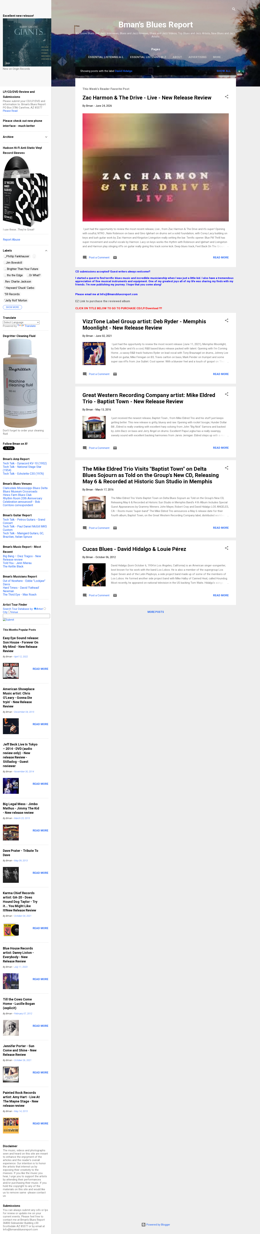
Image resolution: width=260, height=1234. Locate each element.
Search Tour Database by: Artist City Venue (26, 614)
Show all (224, 71)
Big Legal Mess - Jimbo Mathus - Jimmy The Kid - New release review (21, 808)
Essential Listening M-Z (148, 57)
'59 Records (12, 294)
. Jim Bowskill (13, 262)
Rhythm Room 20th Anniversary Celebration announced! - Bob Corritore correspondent (22, 502)
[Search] (234, 9)
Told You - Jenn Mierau (17, 563)
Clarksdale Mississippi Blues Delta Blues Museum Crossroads (25, 489)
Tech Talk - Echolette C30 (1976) (23, 473)
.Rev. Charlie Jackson (18, 281)
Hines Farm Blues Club (17, 495)
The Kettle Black (13, 566)
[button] (226, 97)
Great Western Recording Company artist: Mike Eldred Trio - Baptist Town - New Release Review (149, 398)
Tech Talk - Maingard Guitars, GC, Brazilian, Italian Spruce (23, 535)
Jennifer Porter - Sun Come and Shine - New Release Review (19, 1050)
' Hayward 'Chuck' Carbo (19, 288)
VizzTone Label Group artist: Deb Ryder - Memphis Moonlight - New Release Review (144, 324)
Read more (221, 257)
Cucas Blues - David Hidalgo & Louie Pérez (134, 549)
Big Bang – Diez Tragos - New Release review (22, 557)
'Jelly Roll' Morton (16, 300)
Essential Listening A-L (106, 57)
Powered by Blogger (155, 1224)
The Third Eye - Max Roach (19, 594)
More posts (156, 612)
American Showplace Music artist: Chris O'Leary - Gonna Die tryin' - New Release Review (18, 697)
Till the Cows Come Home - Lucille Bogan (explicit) (19, 1003)
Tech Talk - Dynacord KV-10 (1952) (25, 463)
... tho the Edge (14, 275)
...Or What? (33, 275)
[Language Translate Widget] (21, 322)
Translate (27, 326)
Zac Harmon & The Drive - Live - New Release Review (147, 97)
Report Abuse (11, 239)
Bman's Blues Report (155, 24)
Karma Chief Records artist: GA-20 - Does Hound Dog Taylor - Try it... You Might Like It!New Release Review (20, 901)
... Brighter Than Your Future (21, 269)
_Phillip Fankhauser (17, 256)
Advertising (197, 57)
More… (218, 57)
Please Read (10, 110)
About (177, 57)
